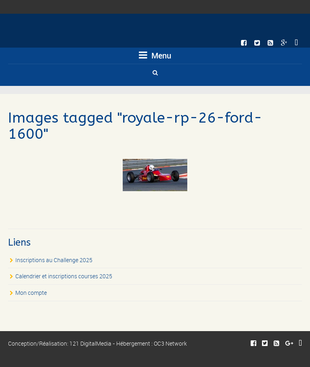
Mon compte (31, 292)
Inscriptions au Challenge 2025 (53, 260)
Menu (155, 55)
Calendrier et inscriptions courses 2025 (63, 276)
